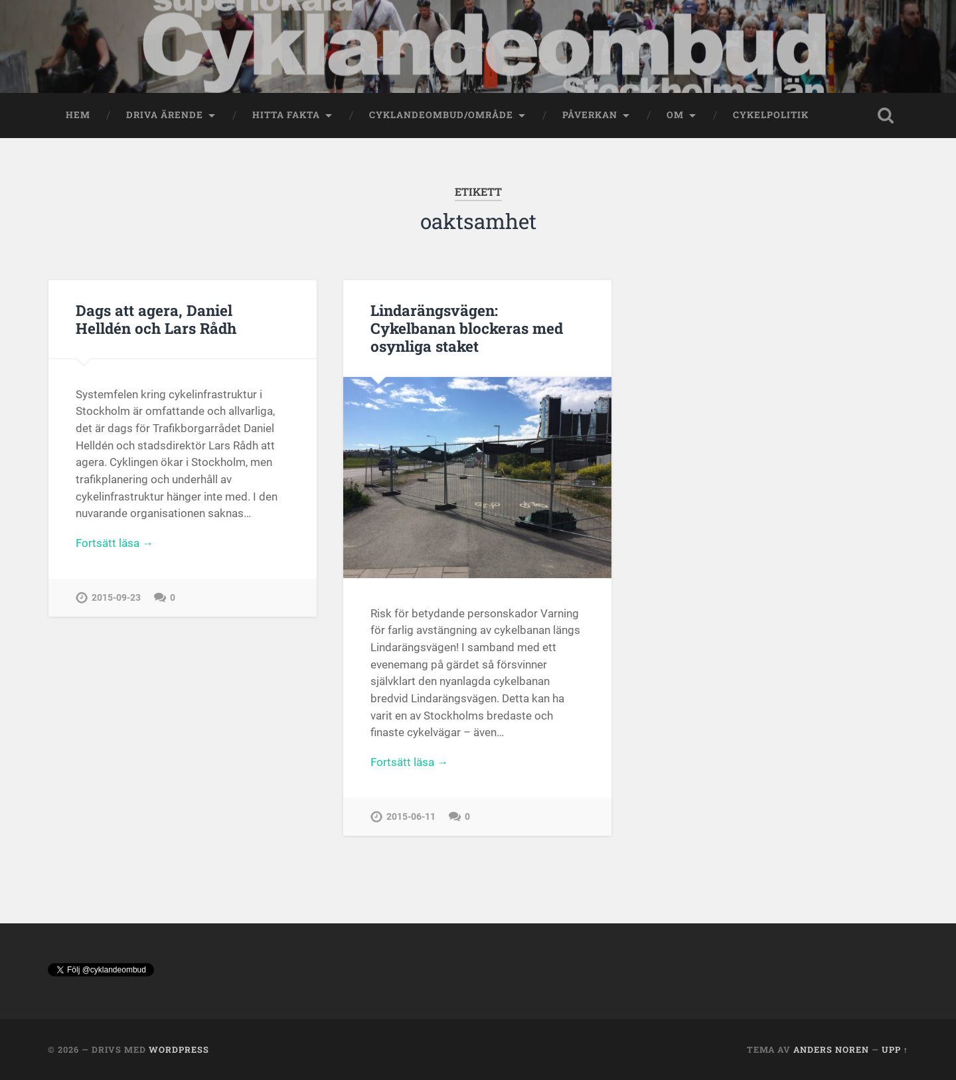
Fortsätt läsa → (114, 543)
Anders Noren (831, 1049)
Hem (78, 115)
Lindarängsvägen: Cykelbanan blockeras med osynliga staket (466, 328)
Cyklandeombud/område (441, 115)
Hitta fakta (286, 115)
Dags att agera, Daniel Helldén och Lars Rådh (156, 319)
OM (675, 115)
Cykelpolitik (771, 115)
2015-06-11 (411, 816)
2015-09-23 (116, 597)
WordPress (179, 1049)
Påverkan (589, 115)
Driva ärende (164, 115)
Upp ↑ (895, 1049)
